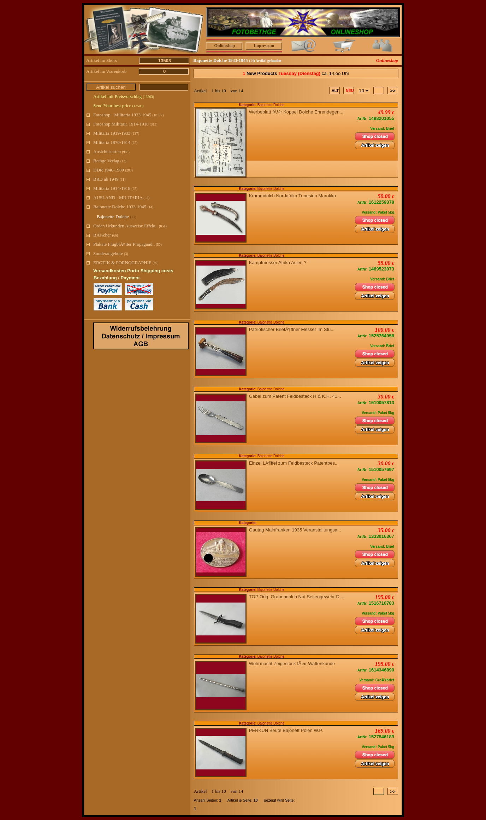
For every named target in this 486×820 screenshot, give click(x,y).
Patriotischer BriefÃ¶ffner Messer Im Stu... (293, 329)
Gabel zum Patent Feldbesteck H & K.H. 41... (296, 396)
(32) (146, 198)
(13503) (148, 97)
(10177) (158, 115)
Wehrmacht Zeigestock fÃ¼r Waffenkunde (293, 663)
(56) (159, 244)
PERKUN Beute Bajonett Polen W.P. (287, 730)
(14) (150, 207)
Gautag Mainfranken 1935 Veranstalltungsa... (296, 530)
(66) (115, 235)
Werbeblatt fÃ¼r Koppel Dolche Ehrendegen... (297, 112)
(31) (123, 179)
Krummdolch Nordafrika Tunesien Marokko (294, 195)
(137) (135, 133)
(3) (126, 254)
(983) (126, 152)
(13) (123, 161)
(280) (129, 170)
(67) (134, 143)
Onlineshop (224, 45)
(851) (163, 226)
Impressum (264, 45)
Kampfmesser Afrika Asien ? (279, 262)
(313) (154, 124)
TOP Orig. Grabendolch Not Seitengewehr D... (297, 596)
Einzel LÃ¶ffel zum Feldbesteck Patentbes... (295, 463)
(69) (156, 263)
